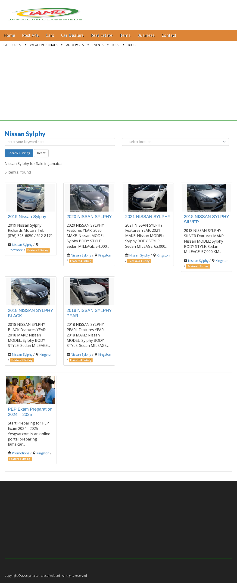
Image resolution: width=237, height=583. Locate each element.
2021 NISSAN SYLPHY (147, 216)
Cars (50, 35)
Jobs (115, 45)
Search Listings (19, 153)
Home (9, 35)
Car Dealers (72, 35)
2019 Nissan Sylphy (27, 216)
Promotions (20, 453)
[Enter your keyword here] (60, 142)
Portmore (16, 250)
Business (145, 35)
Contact (168, 35)
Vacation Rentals (44, 45)
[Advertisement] (118, 88)
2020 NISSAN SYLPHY (89, 216)
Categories (12, 45)
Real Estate (101, 35)
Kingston (104, 255)
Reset (41, 153)
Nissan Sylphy (22, 244)
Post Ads (30, 35)
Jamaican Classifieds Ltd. (44, 576)
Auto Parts (75, 45)
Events (98, 45)
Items (124, 35)
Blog (132, 45)
